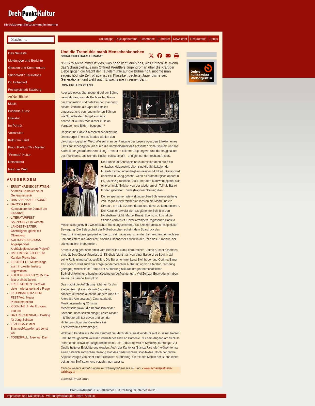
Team (79, 396)
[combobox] (31, 39)
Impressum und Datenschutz (26, 396)
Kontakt (90, 396)
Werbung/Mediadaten (60, 396)
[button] (151, 55)
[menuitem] (213, 38)
